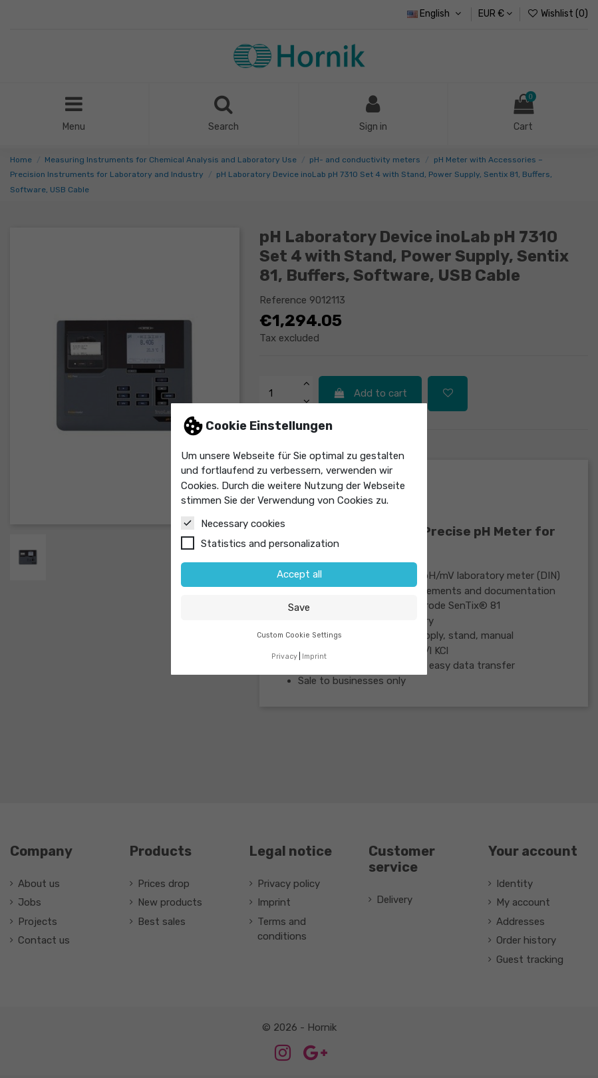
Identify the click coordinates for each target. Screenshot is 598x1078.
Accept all (299, 574)
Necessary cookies (233, 523)
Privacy (284, 656)
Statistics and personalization (260, 543)
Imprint (314, 656)
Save (299, 608)
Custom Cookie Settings (299, 635)
